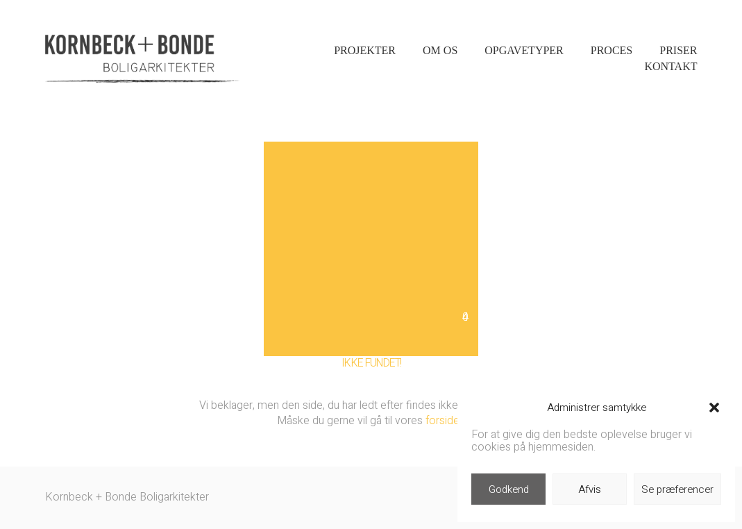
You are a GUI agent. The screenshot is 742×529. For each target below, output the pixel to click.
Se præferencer (677, 489)
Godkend (509, 489)
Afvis (589, 489)
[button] (714, 407)
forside (442, 421)
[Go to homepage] (142, 59)
